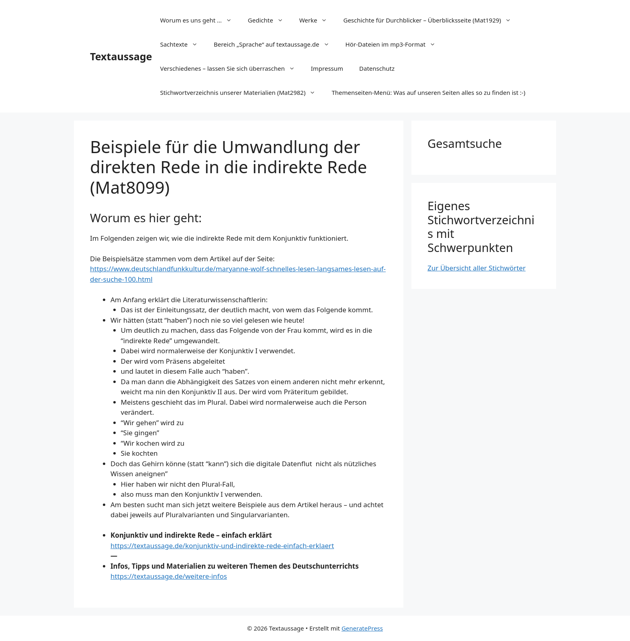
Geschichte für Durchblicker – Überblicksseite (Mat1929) (431, 20)
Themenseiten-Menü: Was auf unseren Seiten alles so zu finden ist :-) (428, 92)
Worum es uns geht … (199, 20)
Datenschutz (377, 68)
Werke (317, 20)
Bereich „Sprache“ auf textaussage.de (276, 44)
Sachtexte (183, 44)
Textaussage (121, 56)
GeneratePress (362, 628)
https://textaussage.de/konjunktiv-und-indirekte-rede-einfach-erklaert (222, 545)
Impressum (327, 68)
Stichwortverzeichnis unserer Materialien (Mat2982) (241, 92)
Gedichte (269, 20)
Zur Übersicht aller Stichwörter (477, 267)
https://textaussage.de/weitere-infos (168, 576)
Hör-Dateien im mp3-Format (395, 44)
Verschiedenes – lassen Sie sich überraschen (231, 68)
